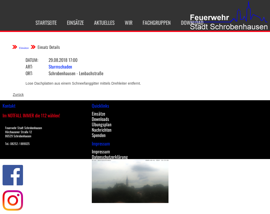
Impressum (101, 151)
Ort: (29, 73)
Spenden (99, 135)
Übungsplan (101, 124)
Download (189, 22)
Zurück (18, 95)
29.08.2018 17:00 (63, 60)
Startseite (43, 22)
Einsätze (72, 22)
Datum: (32, 60)
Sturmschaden (60, 66)
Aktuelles (101, 22)
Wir (126, 22)
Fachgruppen (154, 22)
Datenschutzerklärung (110, 156)
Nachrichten (101, 129)
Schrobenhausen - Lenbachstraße (76, 73)
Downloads (100, 119)
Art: (29, 66)
